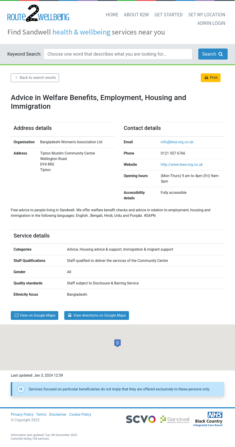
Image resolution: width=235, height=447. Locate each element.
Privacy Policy (22, 414)
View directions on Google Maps (96, 315)
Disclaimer (57, 414)
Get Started (168, 14)
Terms (41, 414)
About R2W (136, 14)
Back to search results (35, 77)
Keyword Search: (24, 54)
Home (112, 14)
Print (211, 77)
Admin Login (211, 23)
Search (213, 54)
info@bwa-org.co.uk (177, 142)
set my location (206, 14)
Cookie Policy (80, 414)
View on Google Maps (34, 315)
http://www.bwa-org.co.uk (182, 164)
